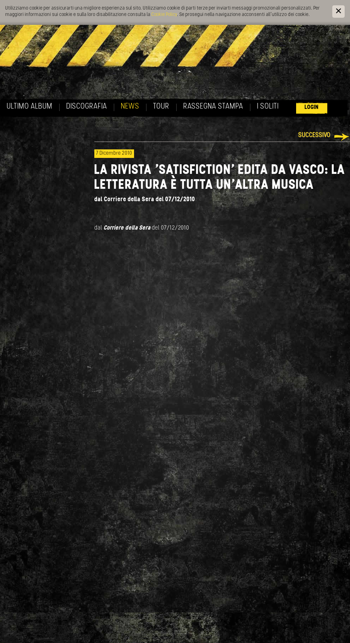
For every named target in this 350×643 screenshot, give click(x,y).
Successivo (314, 135)
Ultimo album (29, 107)
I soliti (268, 107)
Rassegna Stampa (213, 107)
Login (312, 107)
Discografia (86, 107)
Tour (161, 107)
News (130, 107)
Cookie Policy (164, 14)
